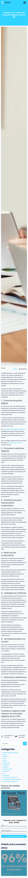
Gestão (5, 745)
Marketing (6, 749)
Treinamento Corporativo (10, 761)
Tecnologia (6, 759)
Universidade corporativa (10, 765)
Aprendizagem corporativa (10, 736)
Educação (6, 741)
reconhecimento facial (15, 427)
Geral (4, 743)
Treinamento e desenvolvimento (12, 763)
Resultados (6, 755)
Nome (2, 809)
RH (4, 757)
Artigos (15, 353)
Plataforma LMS (7, 753)
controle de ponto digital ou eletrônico (15, 413)
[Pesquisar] (25, 727)
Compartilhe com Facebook (7, 720)
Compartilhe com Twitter (20, 720)
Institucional (6, 747)
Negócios (5, 751)
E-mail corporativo (6, 814)
